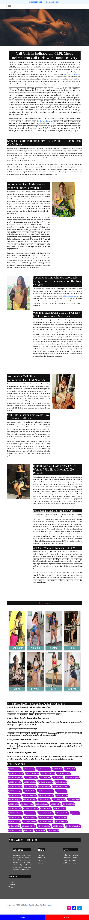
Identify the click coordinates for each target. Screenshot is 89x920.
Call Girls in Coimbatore (45, 795)
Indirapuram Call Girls (28, 826)
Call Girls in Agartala (14, 799)
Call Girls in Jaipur (29, 769)
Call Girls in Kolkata (29, 782)
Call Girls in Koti (13, 804)
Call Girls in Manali (30, 786)
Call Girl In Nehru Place (73, 826)
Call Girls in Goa (58, 778)
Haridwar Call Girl (14, 826)
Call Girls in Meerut (27, 804)
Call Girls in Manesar (14, 808)
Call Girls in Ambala (61, 795)
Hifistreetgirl (47, 905)
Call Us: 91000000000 (53, 2)
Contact (40, 863)
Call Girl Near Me (53, 830)
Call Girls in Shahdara (62, 813)
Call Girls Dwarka (45, 808)
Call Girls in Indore (61, 782)
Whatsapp (67, 917)
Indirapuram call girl (69, 296)
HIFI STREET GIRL (35, 2)
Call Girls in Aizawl (45, 799)
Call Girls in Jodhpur (44, 826)
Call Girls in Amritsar (14, 817)
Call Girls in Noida (69, 863)
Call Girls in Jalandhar (32, 773)
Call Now (22, 917)
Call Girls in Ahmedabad (45, 782)
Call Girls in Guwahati (29, 795)
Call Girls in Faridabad (30, 821)
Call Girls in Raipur (44, 786)
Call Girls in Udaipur (14, 769)
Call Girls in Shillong (59, 799)
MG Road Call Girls (59, 808)
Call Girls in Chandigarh (15, 773)
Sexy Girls (28, 905)
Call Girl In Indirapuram (45, 121)
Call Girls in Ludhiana (63, 773)
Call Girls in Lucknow (43, 769)
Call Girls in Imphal (74, 799)
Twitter (11, 887)
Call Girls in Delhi (70, 769)
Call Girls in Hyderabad (15, 778)
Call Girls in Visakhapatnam (60, 786)
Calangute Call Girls (14, 821)
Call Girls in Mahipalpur (30, 808)
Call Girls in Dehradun (15, 786)
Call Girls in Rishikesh (48, 773)
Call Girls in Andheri (29, 817)
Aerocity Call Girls (30, 813)
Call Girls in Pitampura (15, 813)
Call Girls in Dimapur (30, 799)
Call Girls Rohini (55, 804)
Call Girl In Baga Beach (45, 817)
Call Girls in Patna (61, 791)
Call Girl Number (40, 830)
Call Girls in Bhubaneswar (46, 791)
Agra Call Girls (75, 813)
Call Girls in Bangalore (72, 778)
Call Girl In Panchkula (15, 830)
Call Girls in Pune (45, 778)
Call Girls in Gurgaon (41, 804)
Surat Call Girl (28, 830)
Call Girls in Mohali (29, 791)
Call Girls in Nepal (58, 826)
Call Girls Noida (57, 769)
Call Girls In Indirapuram (72, 74)
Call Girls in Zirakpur (14, 791)
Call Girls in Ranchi (14, 795)
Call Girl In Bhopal (61, 817)
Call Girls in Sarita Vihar (45, 813)
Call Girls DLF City (69, 804)
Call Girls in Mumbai (14, 782)
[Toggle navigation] (9, 5)
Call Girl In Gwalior (61, 821)
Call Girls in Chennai (31, 778)
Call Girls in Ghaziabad (46, 821)
